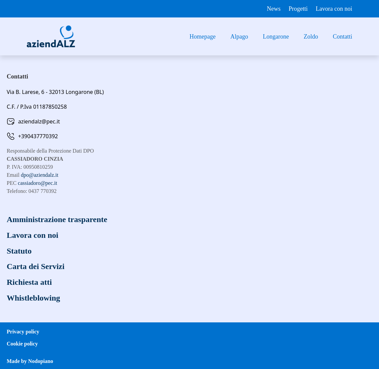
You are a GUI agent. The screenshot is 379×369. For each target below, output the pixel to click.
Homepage (203, 36)
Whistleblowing (33, 296)
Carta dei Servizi (36, 265)
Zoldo (311, 36)
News (274, 8)
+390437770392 (38, 136)
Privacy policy (23, 330)
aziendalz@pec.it (39, 121)
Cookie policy (22, 342)
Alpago (239, 36)
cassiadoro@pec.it (37, 183)
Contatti (342, 36)
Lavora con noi (334, 8)
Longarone (276, 36)
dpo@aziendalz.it (39, 175)
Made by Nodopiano (30, 359)
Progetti (298, 8)
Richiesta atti (29, 281)
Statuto (19, 250)
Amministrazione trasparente (57, 219)
